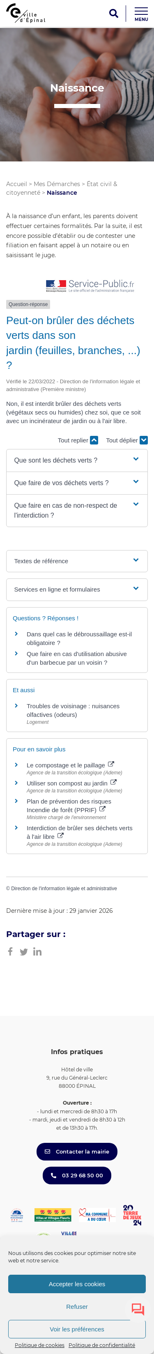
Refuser (77, 1306)
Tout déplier (127, 440)
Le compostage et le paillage (70, 765)
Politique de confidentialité (102, 1345)
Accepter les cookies (77, 1283)
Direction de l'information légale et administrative (64, 888)
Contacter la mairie (77, 1151)
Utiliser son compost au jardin (72, 783)
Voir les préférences (77, 1329)
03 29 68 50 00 (77, 1175)
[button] (77, 460)
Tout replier (78, 440)
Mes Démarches (57, 184)
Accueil (16, 184)
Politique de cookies (39, 1345)
